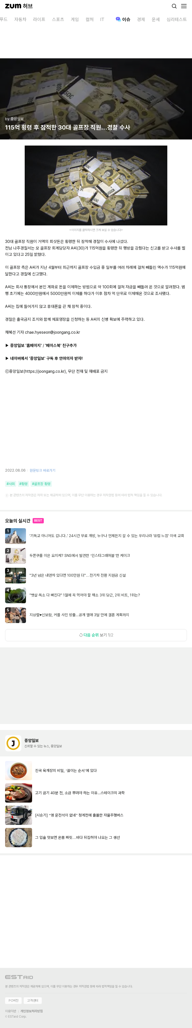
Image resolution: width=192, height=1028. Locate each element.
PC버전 (13, 1000)
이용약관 (10, 1011)
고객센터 (32, 1000)
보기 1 (96, 635)
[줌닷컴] (13, 6)
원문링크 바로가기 (42, 470)
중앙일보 (31, 740)
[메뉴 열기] (184, 6)
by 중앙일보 (14, 119)
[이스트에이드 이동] (19, 978)
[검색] (174, 6)
